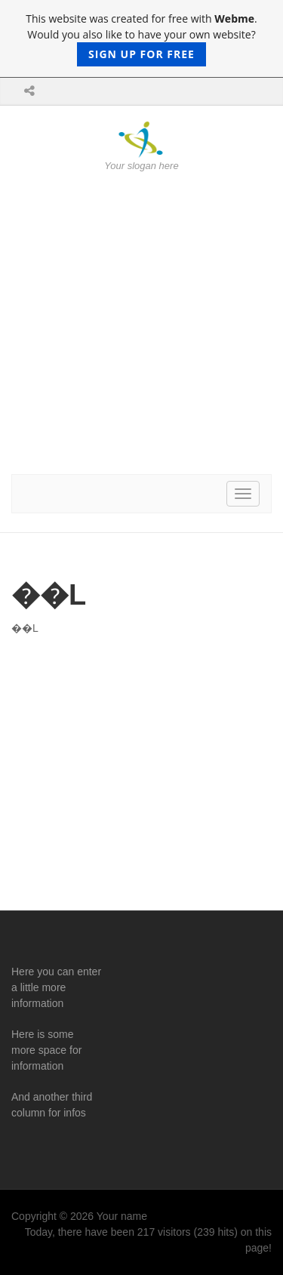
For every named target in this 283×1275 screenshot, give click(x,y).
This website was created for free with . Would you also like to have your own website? (141, 38)
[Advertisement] (141, 323)
